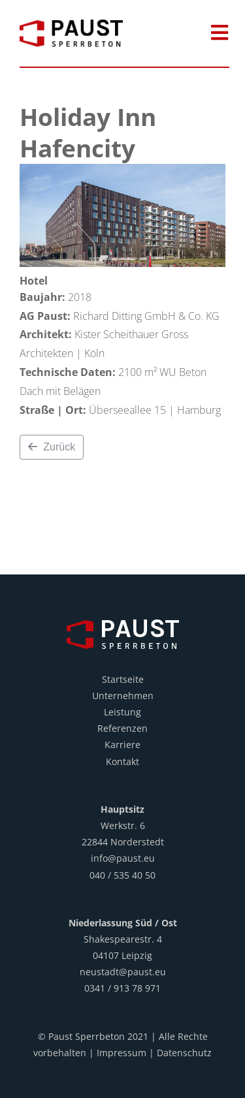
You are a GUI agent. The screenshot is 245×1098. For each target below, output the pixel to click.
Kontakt (122, 761)
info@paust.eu (123, 858)
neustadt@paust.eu (123, 971)
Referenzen (122, 728)
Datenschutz (184, 1052)
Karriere (122, 744)
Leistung (122, 712)
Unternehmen (123, 695)
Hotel (34, 281)
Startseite (123, 679)
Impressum (121, 1052)
